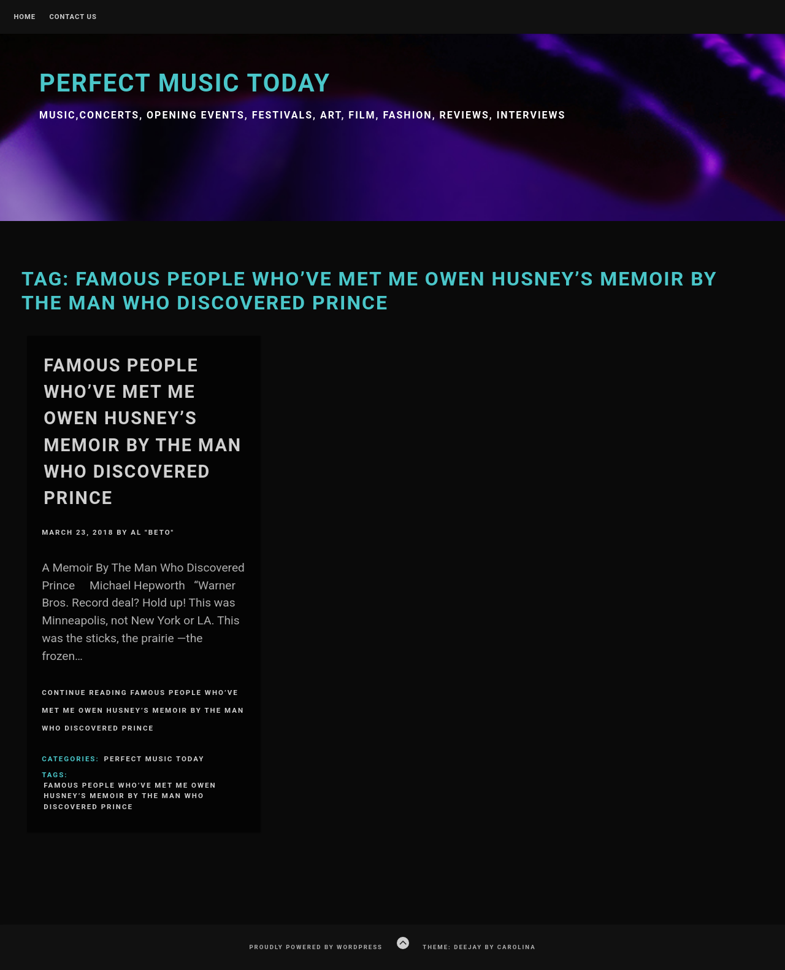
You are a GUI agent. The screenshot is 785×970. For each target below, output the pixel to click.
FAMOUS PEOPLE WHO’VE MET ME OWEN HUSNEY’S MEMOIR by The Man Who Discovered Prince (130, 796)
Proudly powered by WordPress (316, 947)
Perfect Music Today (185, 83)
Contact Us (72, 17)
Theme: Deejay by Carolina (479, 947)
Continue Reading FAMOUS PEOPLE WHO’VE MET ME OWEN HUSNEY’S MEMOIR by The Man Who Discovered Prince (143, 710)
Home (24, 17)
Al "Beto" (152, 532)
